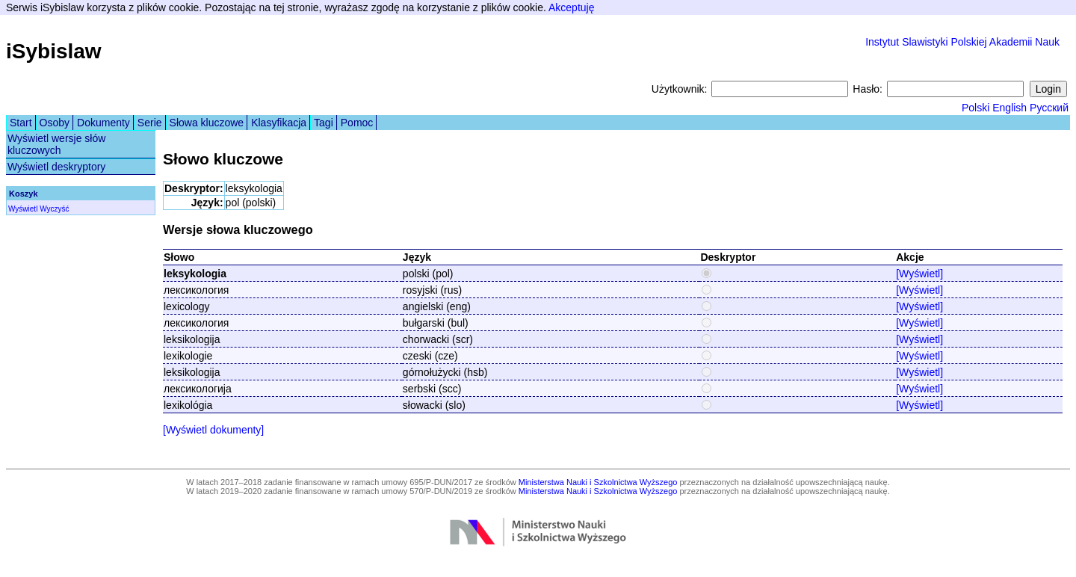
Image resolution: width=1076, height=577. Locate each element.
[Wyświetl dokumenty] (213, 430)
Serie (149, 123)
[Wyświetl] (919, 274)
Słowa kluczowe (207, 123)
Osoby (54, 123)
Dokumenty (103, 123)
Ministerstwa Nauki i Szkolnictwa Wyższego (598, 482)
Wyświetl (22, 209)
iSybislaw (54, 51)
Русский (1049, 108)
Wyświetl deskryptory (56, 167)
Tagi (323, 123)
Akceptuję (571, 7)
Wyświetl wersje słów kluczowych (56, 144)
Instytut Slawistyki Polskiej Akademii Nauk (962, 42)
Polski (975, 108)
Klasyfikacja (278, 123)
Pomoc (357, 123)
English (1009, 108)
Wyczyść (54, 209)
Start (21, 123)
